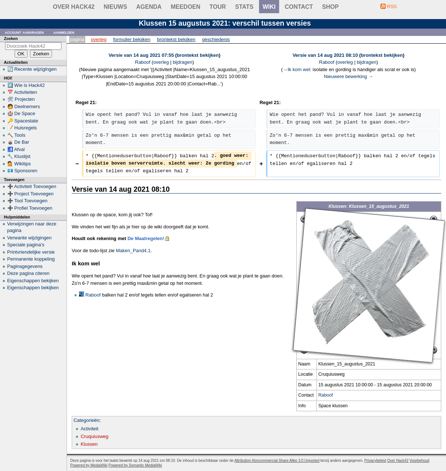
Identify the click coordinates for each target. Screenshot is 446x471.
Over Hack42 (74, 7)
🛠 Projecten (21, 99)
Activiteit (89, 428)
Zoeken (11, 38)
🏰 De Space (21, 113)
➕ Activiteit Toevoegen (31, 186)
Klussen (88, 444)
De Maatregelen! (145, 238)
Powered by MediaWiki (89, 465)
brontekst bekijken (198, 55)
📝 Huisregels (22, 127)
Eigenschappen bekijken (33, 280)
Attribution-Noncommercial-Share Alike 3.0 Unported (277, 461)
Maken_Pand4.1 (133, 250)
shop (330, 7)
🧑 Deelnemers (23, 106)
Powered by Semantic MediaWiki (135, 465)
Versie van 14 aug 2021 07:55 (141, 55)
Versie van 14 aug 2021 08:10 (325, 55)
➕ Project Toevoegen (30, 193)
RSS (392, 6)
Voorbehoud (419, 461)
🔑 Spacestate (22, 121)
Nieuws (115, 7)
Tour (218, 7)
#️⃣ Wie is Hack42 (26, 85)
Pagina (77, 39)
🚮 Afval (16, 149)
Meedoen (185, 7)
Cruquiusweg (94, 436)
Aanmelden (64, 32)
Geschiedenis (216, 39)
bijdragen (182, 62)
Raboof (325, 395)
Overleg (98, 39)
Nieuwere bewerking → (348, 76)
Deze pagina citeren (28, 273)
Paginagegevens (25, 266)
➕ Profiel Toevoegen (29, 208)
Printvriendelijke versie (31, 252)
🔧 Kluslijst (19, 156)
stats (244, 7)
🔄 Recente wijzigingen (32, 69)
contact (299, 7)
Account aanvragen (24, 32)
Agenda (148, 7)
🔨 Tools (16, 135)
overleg (161, 62)
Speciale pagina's (26, 244)
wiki (269, 7)
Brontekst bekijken (176, 39)
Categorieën (87, 420)
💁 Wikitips (19, 163)
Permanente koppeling (31, 259)
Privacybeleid (375, 461)
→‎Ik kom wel (296, 69)
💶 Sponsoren (22, 170)
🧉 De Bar (18, 142)
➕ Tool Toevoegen (27, 200)
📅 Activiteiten (22, 92)
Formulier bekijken (131, 39)
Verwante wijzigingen (29, 237)
